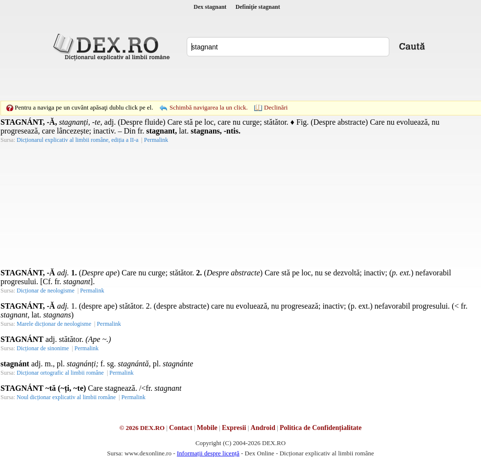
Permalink (156, 139)
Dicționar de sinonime (43, 348)
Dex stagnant (209, 6)
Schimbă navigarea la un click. (208, 107)
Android (263, 427)
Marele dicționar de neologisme (54, 323)
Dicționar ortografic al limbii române (60, 372)
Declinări (276, 107)
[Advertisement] (173, 80)
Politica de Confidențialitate (320, 427)
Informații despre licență (208, 453)
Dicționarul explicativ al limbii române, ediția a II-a (78, 139)
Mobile (207, 427)
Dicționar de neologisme (45, 290)
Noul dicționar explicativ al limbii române (66, 397)
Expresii (234, 427)
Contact (180, 427)
